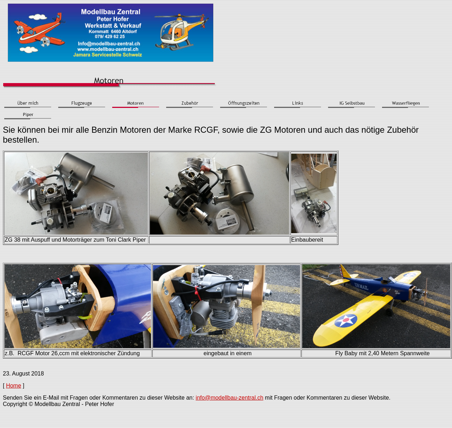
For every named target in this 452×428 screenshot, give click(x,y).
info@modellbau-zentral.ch (229, 398)
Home (13, 386)
